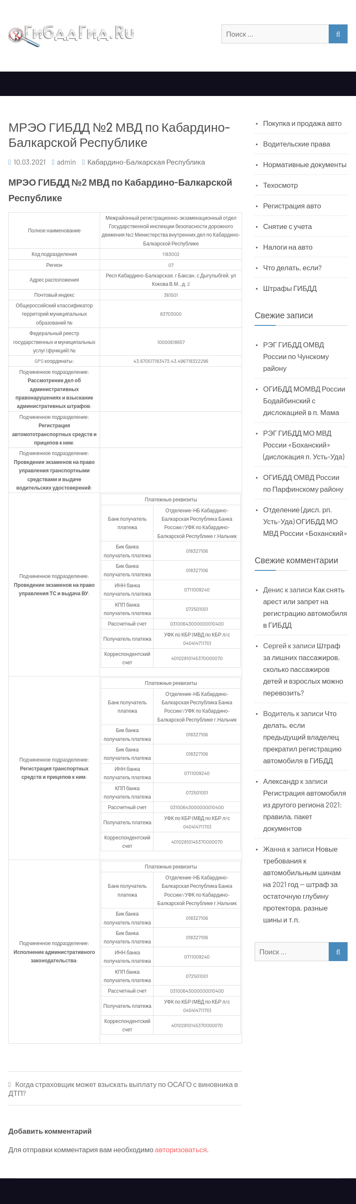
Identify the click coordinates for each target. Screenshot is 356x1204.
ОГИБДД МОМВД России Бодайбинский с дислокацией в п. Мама (304, 400)
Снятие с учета (287, 226)
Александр (281, 781)
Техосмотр (280, 185)
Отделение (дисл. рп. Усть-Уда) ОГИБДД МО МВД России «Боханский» (305, 521)
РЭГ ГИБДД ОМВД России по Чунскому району (296, 356)
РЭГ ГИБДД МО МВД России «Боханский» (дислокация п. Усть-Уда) (303, 445)
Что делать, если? (292, 267)
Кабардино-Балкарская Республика (146, 161)
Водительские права (296, 143)
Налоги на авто (288, 246)
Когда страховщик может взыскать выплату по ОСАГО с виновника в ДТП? (123, 1088)
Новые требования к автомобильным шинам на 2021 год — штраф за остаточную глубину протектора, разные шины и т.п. (302, 884)
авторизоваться (181, 1149)
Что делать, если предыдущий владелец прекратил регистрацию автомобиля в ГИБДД (302, 736)
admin (66, 161)
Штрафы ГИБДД (290, 288)
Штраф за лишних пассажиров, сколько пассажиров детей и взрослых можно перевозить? (303, 669)
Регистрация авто (292, 205)
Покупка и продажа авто (302, 123)
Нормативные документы (305, 164)
